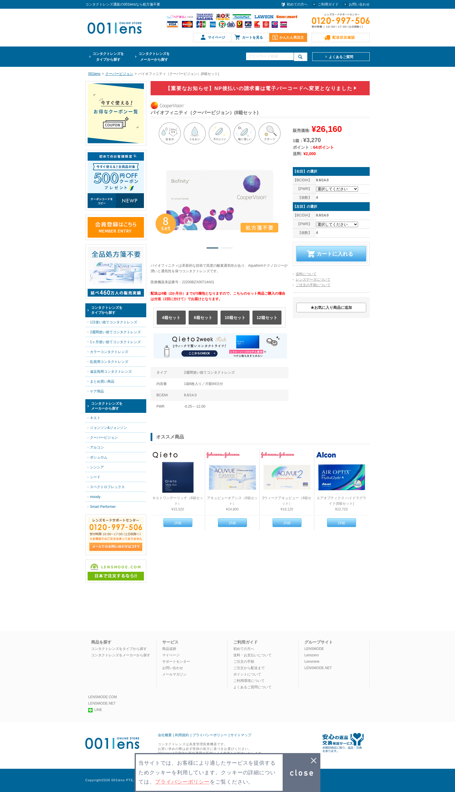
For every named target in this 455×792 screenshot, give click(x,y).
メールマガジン (174, 674)
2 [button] (227, 249)
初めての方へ (297, 4)
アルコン (97, 447)
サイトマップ (240, 735)
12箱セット (267, 317)
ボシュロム (98, 457)
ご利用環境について (249, 681)
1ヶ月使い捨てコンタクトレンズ (115, 342)
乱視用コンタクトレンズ (109, 362)
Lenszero (311, 655)
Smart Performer (103, 507)
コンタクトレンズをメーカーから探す (120, 655)
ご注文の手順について (313, 285)
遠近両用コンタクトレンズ (111, 372)
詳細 (177, 523)
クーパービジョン (104, 438)
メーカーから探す (154, 56)
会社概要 (165, 735)
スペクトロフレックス (107, 487)
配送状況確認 (343, 37)
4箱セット (171, 317)
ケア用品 (97, 391)
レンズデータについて (313, 279)
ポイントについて (247, 674)
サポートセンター (176, 662)
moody (95, 497)
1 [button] (212, 249)
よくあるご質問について (252, 687)
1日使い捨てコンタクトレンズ (113, 322)
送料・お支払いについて (252, 655)
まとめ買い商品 (102, 381)
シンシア (97, 467)
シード (95, 477)
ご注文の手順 (243, 662)
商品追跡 (169, 649)
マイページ (216, 37)
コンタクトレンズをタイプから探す (119, 649)
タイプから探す (108, 56)
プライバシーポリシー (209, 735)
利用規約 (182, 735)
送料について (306, 274)
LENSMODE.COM (102, 697)
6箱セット (203, 317)
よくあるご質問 (341, 57)
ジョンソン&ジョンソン (108, 428)
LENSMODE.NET (318, 668)
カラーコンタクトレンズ (109, 352)
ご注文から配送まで (249, 668)
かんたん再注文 (291, 37)
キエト (95, 418)
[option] (220, 200)
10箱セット (235, 317)
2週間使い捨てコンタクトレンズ (115, 332)
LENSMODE (314, 649)
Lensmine (311, 662)
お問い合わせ (359, 4)
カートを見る (252, 37)
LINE (95, 710)
